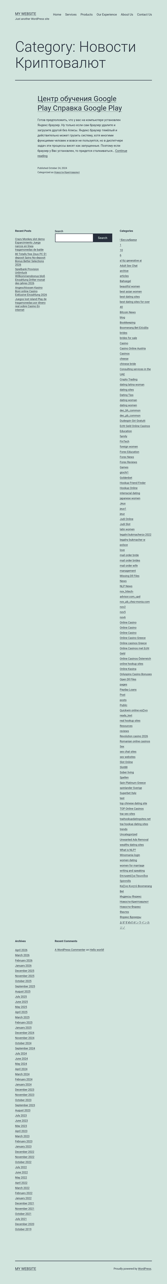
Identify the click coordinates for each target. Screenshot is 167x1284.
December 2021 (24, 1203)
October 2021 (23, 1213)
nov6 (123, 617)
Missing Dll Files (129, 575)
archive (124, 270)
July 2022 (21, 1167)
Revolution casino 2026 (134, 736)
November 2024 (24, 1037)
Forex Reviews (128, 462)
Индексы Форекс (131, 896)
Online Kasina (128, 668)
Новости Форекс (130, 906)
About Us (127, 14)
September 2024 (25, 1048)
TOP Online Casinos (132, 808)
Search (59, 231)
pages (123, 684)
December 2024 (24, 1032)
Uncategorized (128, 834)
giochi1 (124, 472)
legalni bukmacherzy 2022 (135, 534)
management (128, 570)
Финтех (124, 911)
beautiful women (130, 286)
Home (57, 14)
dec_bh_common (130, 410)
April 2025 (21, 1012)
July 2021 (21, 1218)
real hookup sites (130, 720)
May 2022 (21, 1177)
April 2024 (21, 1069)
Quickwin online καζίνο (134, 710)
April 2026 (21, 950)
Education (126, 431)
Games (124, 467)
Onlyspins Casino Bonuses (136, 674)
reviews (124, 731)
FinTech (124, 441)
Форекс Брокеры (130, 917)
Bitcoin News (128, 312)
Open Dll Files (128, 679)
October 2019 (23, 1229)
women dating (128, 860)
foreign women (129, 446)
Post (122, 694)
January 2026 (23, 965)
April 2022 (21, 1182)
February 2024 (23, 1079)
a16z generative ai (131, 260)
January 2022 (23, 1198)
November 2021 (24, 1208)
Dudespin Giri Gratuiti (132, 420)
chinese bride (128, 363)
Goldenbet (126, 477)
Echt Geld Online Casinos (135, 426)
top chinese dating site (133, 803)
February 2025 (23, 1022)
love (122, 550)
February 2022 (23, 1193)
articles (124, 276)
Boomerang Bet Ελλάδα (134, 327)
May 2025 (21, 1006)
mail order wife (129, 565)
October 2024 (23, 1043)
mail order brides (130, 560)
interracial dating (130, 493)
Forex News (127, 457)
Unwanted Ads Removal (134, 839)
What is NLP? (128, 849)
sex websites (127, 756)
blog (122, 317)
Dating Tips (127, 395)
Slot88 (123, 767)
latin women (127, 529)
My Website (25, 14)
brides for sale (128, 338)
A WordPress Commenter (70, 949)
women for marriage (132, 865)
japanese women (130, 498)
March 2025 (22, 1017)
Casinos (125, 353)
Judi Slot (125, 524)
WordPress (144, 1268)
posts (123, 700)
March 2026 (22, 955)
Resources (126, 725)
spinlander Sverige (131, 787)
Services (70, 14)
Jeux (123, 503)
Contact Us (144, 14)
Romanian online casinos (135, 741)
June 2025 (21, 1001)
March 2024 (22, 1074)
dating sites (127, 389)
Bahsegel (125, 281)
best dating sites (130, 296)
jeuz (122, 513)
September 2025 (25, 986)
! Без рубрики (128, 239)
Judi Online (126, 519)
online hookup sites (131, 663)
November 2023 (24, 1094)
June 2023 (21, 1120)
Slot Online (126, 762)
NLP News (126, 586)
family (123, 436)
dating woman (128, 400)
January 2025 (23, 1027)
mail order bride (129, 555)
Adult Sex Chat (128, 265)
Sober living (127, 772)
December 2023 (24, 1089)
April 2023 (21, 1131)
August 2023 (22, 1110)
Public (123, 705)
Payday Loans (128, 689)
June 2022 (21, 1172)
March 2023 (22, 1136)
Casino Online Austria (133, 348)
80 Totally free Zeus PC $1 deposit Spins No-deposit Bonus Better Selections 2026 (31, 259)
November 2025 (24, 975)
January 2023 (23, 1146)
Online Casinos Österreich (135, 658)
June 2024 (21, 1058)
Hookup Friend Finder (133, 482)
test (122, 798)
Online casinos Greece (133, 643)
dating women (128, 405)
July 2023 (21, 1115)
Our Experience (107, 14)
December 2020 (24, 1224)
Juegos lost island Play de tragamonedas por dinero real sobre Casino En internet (30, 304)
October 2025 (23, 981)
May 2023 (21, 1125)
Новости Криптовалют (67, 172)
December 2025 (24, 970)
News (123, 581)
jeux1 (123, 508)
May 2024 (21, 1063)
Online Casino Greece (133, 637)
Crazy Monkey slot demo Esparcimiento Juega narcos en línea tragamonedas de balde (30, 244)
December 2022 (24, 1151)
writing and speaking (132, 870)
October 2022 (23, 1162)
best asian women (131, 291)
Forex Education (129, 451)
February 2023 (23, 1141)
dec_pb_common (130, 415)
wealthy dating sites (132, 844)
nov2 (123, 606)
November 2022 (24, 1156)
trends (123, 829)
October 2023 (23, 1100)
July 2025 (21, 996)
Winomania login (130, 855)
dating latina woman (132, 384)
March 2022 (22, 1187)
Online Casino (128, 622)
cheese (124, 358)
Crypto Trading (128, 379)
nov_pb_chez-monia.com (135, 601)
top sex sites (127, 813)
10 (121, 250)
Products (87, 14)
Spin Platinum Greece (133, 782)
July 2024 (21, 1053)
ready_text (126, 715)
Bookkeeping (127, 322)
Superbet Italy (128, 793)
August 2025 (22, 991)
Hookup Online (129, 488)
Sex (122, 746)
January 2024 (23, 1084)
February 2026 (23, 960)
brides (123, 332)
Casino (124, 343)
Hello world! (97, 949)
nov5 (123, 612)
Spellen (124, 777)
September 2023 (25, 1105)
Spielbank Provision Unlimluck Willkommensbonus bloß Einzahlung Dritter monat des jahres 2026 (30, 276)
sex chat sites (128, 751)
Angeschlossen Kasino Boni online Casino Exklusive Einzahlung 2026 (31, 291)
